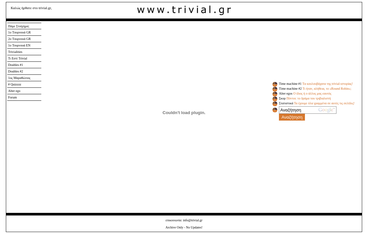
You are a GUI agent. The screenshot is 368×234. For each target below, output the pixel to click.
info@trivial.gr (193, 220)
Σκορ (282, 98)
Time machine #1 (290, 83)
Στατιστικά (286, 103)
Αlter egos (285, 93)
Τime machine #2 (290, 88)
